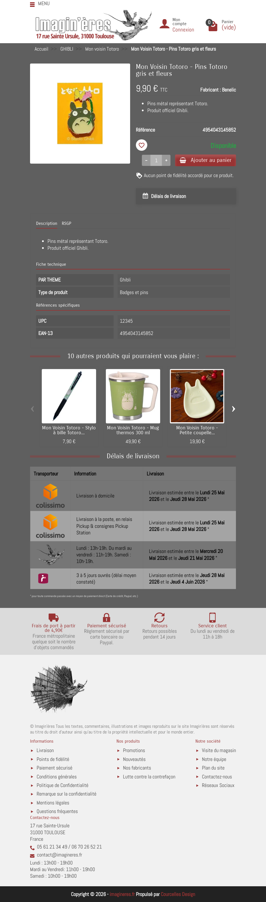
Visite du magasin (219, 750)
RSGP (66, 223)
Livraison (45, 750)
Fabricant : (210, 89)
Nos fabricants (137, 767)
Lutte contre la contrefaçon (149, 776)
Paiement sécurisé (54, 767)
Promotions (134, 750)
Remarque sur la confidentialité (66, 793)
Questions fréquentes (57, 811)
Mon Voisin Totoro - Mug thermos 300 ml (133, 430)
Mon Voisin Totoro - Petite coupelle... (197, 430)
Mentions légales (53, 802)
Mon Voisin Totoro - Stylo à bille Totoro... (69, 430)
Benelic (229, 89)
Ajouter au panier (205, 160)
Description (46, 223)
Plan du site (213, 767)
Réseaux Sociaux (218, 785)
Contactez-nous (217, 776)
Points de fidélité (53, 759)
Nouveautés (134, 759)
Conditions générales (57, 776)
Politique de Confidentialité (62, 785)
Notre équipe (214, 759)
